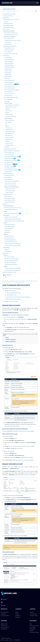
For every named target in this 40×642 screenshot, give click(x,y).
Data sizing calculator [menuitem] (34, 632)
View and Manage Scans (10, 80)
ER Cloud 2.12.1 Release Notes (9, 14)
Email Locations (8, 110)
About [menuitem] (17, 612)
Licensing (6, 21)
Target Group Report (9, 228)
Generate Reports (8, 171)
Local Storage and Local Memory (12, 105)
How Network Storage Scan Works (12, 258)
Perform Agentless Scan (10, 86)
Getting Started (6, 17)
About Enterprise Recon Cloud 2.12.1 (11, 19)
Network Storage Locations (11, 107)
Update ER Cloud (8, 44)
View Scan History (8, 95)
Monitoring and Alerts (8, 194)
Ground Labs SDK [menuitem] (5, 615)
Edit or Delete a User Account (14, 299)
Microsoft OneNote (9, 133)
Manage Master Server (9, 48)
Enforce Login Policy (9, 179)
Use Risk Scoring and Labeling (11, 160)
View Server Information (10, 198)
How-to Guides (6, 29)
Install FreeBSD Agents (9, 59)
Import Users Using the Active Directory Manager (18, 297)
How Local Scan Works (9, 257)
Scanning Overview (8, 76)
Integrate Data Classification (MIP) (12, 156)
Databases (7, 108)
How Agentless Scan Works (10, 262)
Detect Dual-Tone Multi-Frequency (12, 90)
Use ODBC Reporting (9, 166)
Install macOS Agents (9, 63)
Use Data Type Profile (9, 82)
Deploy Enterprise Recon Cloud (11, 34)
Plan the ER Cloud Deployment (11, 32)
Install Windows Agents (9, 67)
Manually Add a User (11, 295)
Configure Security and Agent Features (13, 40)
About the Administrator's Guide (9, 272)
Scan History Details (9, 238)
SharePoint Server (9, 114)
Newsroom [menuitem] (18, 617)
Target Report (7, 230)
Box (6, 124)
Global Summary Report (9, 226)
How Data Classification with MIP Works (13, 268)
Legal (7, 640)
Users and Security (7, 177)
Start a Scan (7, 78)
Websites (7, 112)
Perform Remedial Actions (10, 168)
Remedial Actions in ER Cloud (11, 217)
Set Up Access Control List (10, 183)
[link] (7, 2)
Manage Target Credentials (10, 149)
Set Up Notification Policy (10, 200)
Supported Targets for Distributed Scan (13, 243)
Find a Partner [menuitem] (4, 625)
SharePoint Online (9, 143)
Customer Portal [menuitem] (33, 615)
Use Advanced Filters (9, 154)
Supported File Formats (8, 27)
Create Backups (8, 42)
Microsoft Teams (8, 135)
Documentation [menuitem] (33, 614)
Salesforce (7, 141)
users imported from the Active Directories (16, 319)
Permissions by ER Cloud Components (13, 207)
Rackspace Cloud (9, 139)
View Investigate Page (9, 152)
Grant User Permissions (10, 190)
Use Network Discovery (9, 175)
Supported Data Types (9, 236)
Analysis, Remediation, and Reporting (11, 150)
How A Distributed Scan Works (11, 264)
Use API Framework (9, 164)
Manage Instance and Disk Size (11, 53)
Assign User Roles (9, 192)
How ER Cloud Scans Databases (11, 260)
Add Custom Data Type (9, 84)
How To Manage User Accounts (19, 282)
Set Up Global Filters (9, 91)
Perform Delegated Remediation (11, 169)
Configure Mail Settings (9, 202)
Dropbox (7, 126)
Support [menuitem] (32, 612)
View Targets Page (8, 99)
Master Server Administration (10, 46)
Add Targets (7, 101)
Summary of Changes (8, 15)
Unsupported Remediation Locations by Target (14, 221)
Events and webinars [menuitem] (34, 625)
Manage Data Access (9, 158)
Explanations (5, 253)
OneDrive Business (9, 137)
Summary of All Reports (9, 224)
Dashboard (7, 249)
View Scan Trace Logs (9, 93)
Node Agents (6, 55)
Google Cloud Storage (10, 131)
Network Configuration (8, 173)
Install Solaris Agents (9, 65)
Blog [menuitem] (30, 624)
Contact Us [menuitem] (18, 615)
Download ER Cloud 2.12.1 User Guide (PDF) (8, 276)
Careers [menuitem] (17, 614)
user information (14, 446)
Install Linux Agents (9, 61)
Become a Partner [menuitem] (5, 627)
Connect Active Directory (24, 431)
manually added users (11, 317)
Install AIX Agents (8, 57)
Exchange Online (9, 128)
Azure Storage (8, 122)
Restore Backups (8, 51)
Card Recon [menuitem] (3, 614)
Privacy (2, 640)
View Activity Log (8, 196)
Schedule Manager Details (10, 240)
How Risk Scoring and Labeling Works (12, 270)
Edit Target (7, 147)
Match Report (7, 232)
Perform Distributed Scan (10, 88)
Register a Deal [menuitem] (4, 624)
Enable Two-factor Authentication (12, 181)
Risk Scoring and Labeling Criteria (12, 213)
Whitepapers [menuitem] (32, 629)
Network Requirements (8, 25)
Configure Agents (8, 69)
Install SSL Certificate (9, 50)
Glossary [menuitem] (32, 630)
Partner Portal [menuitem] (4, 629)
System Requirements (8, 23)
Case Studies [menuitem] (32, 627)
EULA (11, 640)
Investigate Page (8, 251)
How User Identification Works (14, 292)
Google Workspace (9, 129)
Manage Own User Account (11, 301)
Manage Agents (8, 72)
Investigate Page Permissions (11, 209)
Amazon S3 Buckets (9, 120)
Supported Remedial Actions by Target (13, 219)
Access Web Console (9, 38)
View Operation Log (9, 162)
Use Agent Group (8, 70)
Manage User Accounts (10, 188)
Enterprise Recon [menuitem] (5, 612)
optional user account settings (27, 446)
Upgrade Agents (8, 74)
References (5, 204)
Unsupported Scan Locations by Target (13, 245)
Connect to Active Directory (10, 185)
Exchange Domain (9, 145)
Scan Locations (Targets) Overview (11, 97)
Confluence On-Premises (10, 116)
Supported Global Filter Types (11, 241)
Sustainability (17, 640)
